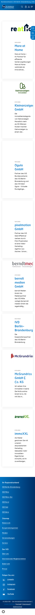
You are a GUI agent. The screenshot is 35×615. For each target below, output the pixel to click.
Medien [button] (5, 539)
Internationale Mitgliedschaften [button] (14, 565)
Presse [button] (4, 575)
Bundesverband (6, 2)
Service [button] (5, 549)
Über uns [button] (5, 560)
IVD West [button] (5, 519)
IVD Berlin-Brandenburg (22, 2)
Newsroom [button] (6, 529)
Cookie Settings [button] (9, 610)
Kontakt (18, 610)
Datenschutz (17, 613)
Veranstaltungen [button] (8, 544)
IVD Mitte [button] (5, 498)
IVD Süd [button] (5, 514)
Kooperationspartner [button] (10, 534)
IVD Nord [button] (5, 509)
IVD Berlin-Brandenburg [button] (11, 493)
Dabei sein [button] (6, 570)
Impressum (26, 610)
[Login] (29, 6)
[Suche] (22, 6)
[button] (3, 611)
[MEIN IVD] (26, 6)
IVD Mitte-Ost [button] (7, 504)
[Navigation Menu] (32, 7)
